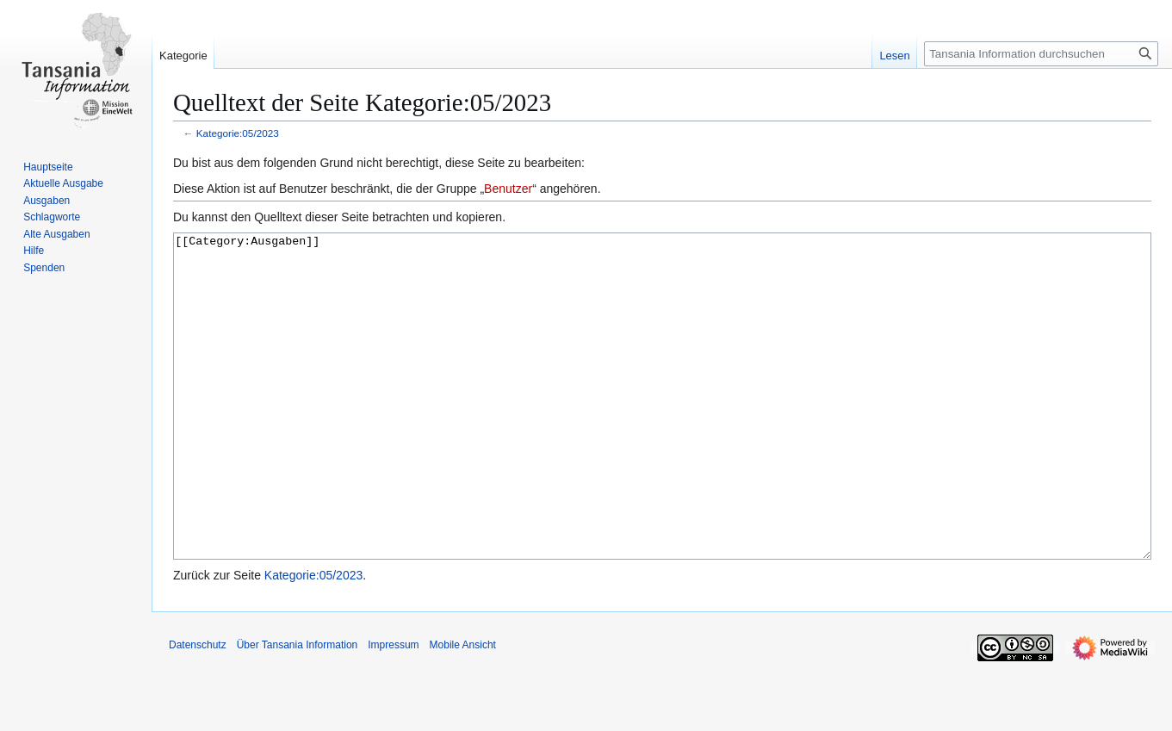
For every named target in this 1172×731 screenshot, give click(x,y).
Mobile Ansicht (463, 709)
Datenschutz (197, 709)
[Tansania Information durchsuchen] (1041, 53)
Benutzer (508, 188)
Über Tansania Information (297, 709)
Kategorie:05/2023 (237, 133)
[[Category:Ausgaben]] (662, 428)
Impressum (393, 709)
